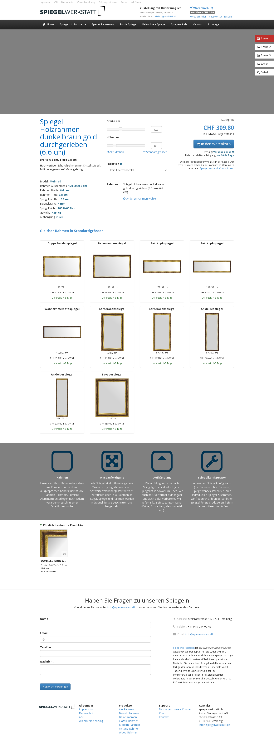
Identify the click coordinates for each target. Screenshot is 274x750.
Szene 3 (264, 55)
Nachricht (47, 661)
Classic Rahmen (129, 721)
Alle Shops (136, 2)
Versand (197, 24)
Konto (163, 713)
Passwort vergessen (220, 16)
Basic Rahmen (128, 717)
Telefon (45, 647)
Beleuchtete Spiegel (153, 24)
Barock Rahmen (129, 713)
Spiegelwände (179, 24)
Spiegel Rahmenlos (103, 24)
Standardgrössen (155, 152)
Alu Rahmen (126, 709)
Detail (262, 72)
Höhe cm (113, 137)
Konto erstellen (198, 16)
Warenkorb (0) (201, 8)
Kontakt (124, 2)
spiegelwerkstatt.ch (184, 647)
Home (48, 24)
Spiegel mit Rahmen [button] (73, 24)
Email (43, 633)
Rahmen (112, 184)
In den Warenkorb (214, 144)
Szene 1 (264, 38)
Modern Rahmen (129, 725)
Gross (262, 64)
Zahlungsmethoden (108, 2)
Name (44, 619)
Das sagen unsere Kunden (175, 709)
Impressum (45, 2)
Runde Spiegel (128, 24)
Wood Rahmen (128, 732)
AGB (55, 2)
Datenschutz (67, 2)
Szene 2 (264, 47)
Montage (213, 24)
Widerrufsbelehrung (86, 2)
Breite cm (113, 121)
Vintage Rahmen (129, 728)
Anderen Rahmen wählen (140, 198)
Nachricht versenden (55, 686)
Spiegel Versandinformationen (216, 168)
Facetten (114, 164)
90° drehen (115, 152)
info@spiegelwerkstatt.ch (165, 16)
